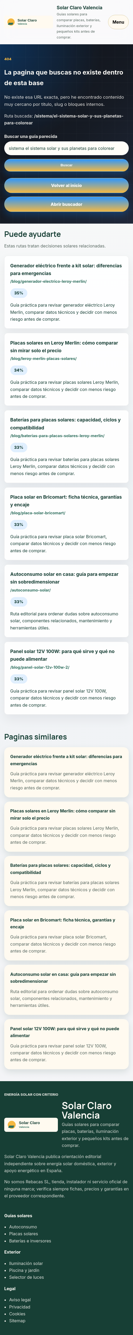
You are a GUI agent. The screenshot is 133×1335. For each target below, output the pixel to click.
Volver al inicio (66, 185)
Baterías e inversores (30, 1240)
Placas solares (23, 1233)
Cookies (17, 1313)
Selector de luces (26, 1277)
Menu (118, 22)
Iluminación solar (26, 1263)
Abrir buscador (66, 204)
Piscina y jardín (24, 1270)
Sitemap (17, 1320)
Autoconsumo (23, 1226)
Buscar (66, 165)
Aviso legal (20, 1299)
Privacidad (19, 1307)
